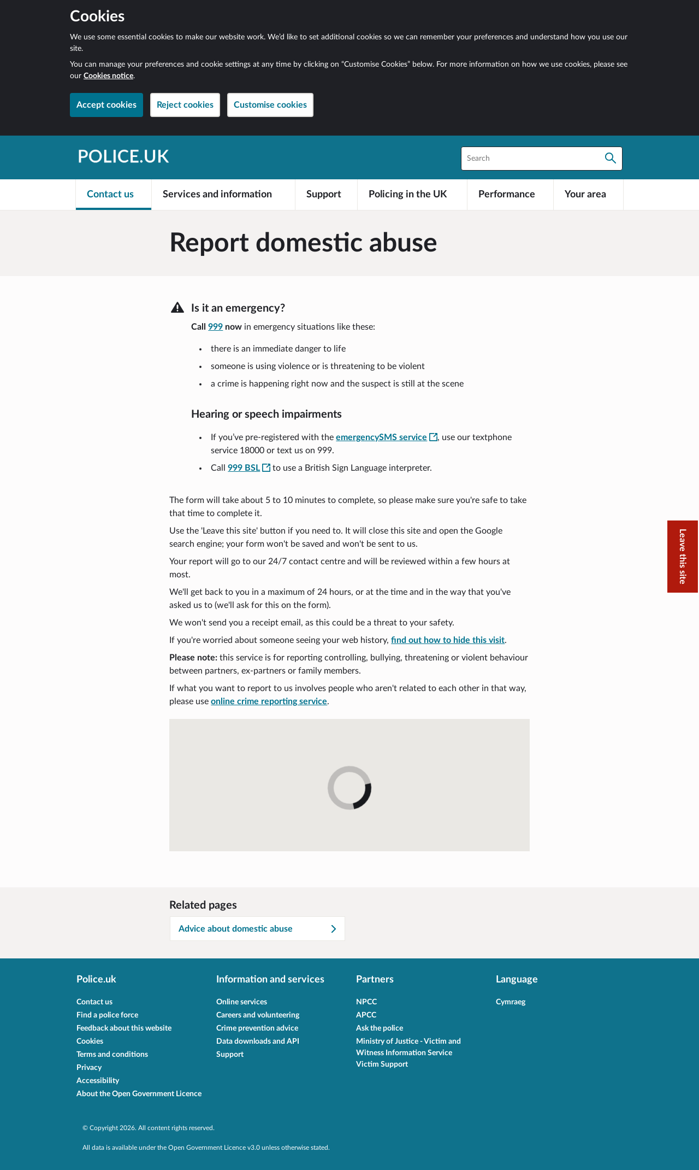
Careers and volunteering (257, 1015)
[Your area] (588, 194)
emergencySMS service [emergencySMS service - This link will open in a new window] (386, 437)
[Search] (611, 159)
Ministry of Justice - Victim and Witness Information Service (408, 1047)
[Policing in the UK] (412, 194)
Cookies (89, 1041)
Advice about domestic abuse (258, 929)
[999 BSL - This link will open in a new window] (249, 468)
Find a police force (107, 1015)
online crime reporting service (269, 701)
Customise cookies (270, 105)
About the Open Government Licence (139, 1094)
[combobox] (542, 159)
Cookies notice (108, 76)
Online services (241, 1002)
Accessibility (97, 1081)
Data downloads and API (257, 1041)
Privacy (89, 1068)
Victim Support (382, 1064)
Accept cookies (106, 105)
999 (215, 327)
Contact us (94, 1002)
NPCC (366, 1002)
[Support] (326, 194)
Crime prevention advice (257, 1028)
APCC (366, 1015)
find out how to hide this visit (448, 640)
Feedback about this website (123, 1028)
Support (230, 1054)
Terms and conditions (112, 1054)
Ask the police (379, 1028)
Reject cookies (185, 105)
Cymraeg (510, 1002)
